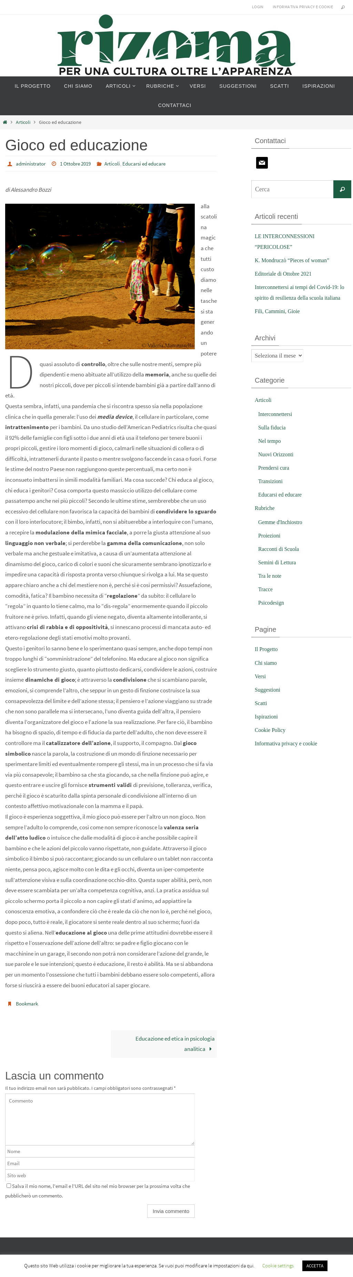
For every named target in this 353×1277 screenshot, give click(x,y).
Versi (261, 686)
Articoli (23, 122)
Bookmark (28, 1003)
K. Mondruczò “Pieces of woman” (295, 260)
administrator (32, 163)
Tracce (266, 600)
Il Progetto (267, 660)
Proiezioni (270, 546)
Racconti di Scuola (280, 559)
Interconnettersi (276, 424)
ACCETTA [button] (314, 1266)
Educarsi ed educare (152, 163)
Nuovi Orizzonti (277, 464)
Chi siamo (267, 673)
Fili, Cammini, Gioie (279, 321)
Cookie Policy (271, 740)
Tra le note (270, 586)
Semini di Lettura (278, 573)
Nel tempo (270, 451)
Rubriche (265, 518)
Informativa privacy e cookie (303, 6)
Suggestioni (268, 700)
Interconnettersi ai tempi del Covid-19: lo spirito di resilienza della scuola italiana (300, 297)
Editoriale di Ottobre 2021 (285, 273)
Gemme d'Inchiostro (282, 532)
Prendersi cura (275, 478)
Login (258, 6)
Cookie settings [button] (278, 1265)
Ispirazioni (267, 727)
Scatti (261, 713)
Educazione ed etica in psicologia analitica (175, 1043)
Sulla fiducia (273, 438)
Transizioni (271, 492)
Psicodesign (272, 613)
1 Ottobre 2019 (79, 163)
